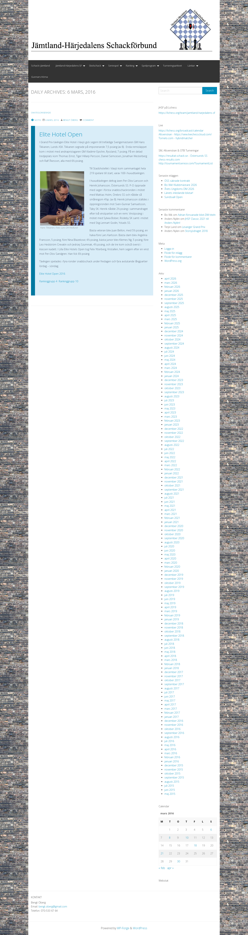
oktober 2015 (172, 773)
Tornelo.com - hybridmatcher (176, 138)
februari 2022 (172, 469)
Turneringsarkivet (172, 65)
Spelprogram (149, 65)
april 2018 (170, 656)
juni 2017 (169, 696)
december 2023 (173, 380)
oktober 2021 (172, 485)
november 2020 (173, 530)
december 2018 (173, 623)
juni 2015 (169, 790)
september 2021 (174, 489)
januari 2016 (171, 761)
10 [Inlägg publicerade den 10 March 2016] (186, 837)
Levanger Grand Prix (193, 227)
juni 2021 (169, 501)
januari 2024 (171, 376)
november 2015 (173, 769)
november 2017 (173, 676)
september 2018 (174, 635)
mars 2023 (170, 416)
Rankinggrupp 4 (48, 281)
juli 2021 (169, 497)
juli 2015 (169, 785)
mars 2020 (170, 562)
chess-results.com (169, 159)
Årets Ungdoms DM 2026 (179, 189)
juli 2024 (169, 351)
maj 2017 (169, 700)
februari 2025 (172, 323)
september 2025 (174, 303)
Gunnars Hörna (39, 76)
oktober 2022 (172, 437)
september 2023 (174, 392)
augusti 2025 (171, 307)
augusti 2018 (171, 639)
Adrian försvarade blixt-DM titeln (197, 214)
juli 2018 (169, 643)
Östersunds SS (198, 155)
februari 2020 (172, 566)
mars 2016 (170, 753)
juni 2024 (169, 355)
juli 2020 (169, 546)
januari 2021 (171, 522)
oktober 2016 (172, 729)
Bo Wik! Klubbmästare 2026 (180, 185)
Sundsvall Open (173, 197)
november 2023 (173, 384)
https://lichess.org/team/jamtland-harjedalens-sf (187, 112)
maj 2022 (169, 457)
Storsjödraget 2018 (196, 231)
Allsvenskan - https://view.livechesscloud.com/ (185, 134)
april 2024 (170, 364)
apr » (170, 868)
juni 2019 (169, 599)
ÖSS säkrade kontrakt (177, 180)
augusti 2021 (171, 493)
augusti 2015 (171, 781)
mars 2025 (170, 319)
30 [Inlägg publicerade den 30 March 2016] (178, 861)
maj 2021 (169, 505)
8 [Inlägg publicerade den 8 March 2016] (169, 837)
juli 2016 (169, 741)
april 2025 (170, 315)
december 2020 (173, 526)
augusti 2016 (171, 737)
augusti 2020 (171, 542)
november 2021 (173, 481)
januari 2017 (171, 717)
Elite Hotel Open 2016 (52, 273)
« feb (162, 868)
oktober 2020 (172, 534)
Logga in (169, 248)
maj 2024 (169, 359)
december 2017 (173, 672)
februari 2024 (172, 372)
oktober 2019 (172, 583)
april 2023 (170, 412)
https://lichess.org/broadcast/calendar (181, 130)
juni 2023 (169, 404)
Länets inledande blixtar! (178, 193)
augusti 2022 (171, 445)
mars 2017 (170, 708)
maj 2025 (169, 311)
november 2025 (173, 299)
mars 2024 (170, 368)
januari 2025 (171, 327)
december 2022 (173, 428)
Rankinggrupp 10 (68, 281)
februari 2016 (172, 757)
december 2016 (173, 720)
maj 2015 (169, 794)
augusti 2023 (171, 396)
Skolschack (95, 65)
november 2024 (173, 335)
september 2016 (174, 733)
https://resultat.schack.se (173, 155)
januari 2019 (171, 619)
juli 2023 (169, 400)
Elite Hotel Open (60, 134)
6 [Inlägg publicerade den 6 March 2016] (211, 829)
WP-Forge (123, 928)
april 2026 (170, 278)
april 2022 (170, 461)
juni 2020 (169, 550)
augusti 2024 (171, 347)
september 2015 (174, 777)
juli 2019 (169, 595)
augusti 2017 (171, 688)
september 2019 (174, 587)
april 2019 (170, 607)
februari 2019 (172, 615)
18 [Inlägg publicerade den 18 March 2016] (195, 845)
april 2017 (170, 704)
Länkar (191, 65)
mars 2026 (170, 282)
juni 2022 (169, 453)
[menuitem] (40, 65)
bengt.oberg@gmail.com (53, 906)
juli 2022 (169, 449)
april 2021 (170, 510)
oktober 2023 (172, 388)
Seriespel (113, 65)
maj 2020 (169, 554)
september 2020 (174, 538)
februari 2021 (172, 518)
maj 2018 (169, 651)
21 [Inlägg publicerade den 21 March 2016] (162, 853)
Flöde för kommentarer (178, 257)
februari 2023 (172, 420)
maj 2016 (169, 745)
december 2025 (173, 295)
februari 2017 (172, 712)
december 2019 (173, 574)
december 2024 (173, 331)
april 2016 (170, 749)
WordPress (140, 928)
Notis (36, 120)
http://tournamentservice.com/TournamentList (186, 163)
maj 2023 (169, 408)
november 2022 (173, 432)
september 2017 (174, 684)
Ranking (130, 65)
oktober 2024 (172, 339)
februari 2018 (172, 664)
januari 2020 (171, 570)
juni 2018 (169, 647)
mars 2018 (170, 660)
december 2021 (173, 477)
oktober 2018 (172, 631)
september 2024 (174, 343)
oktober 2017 (172, 680)
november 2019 (173, 578)
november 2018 (173, 627)
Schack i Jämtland (40, 65)
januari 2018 (171, 668)
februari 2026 (172, 286)
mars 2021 (170, 514)
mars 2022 (170, 465)
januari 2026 (171, 291)
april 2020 (170, 558)
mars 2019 (170, 611)
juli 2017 (169, 692)
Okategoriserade (41, 112)
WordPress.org (172, 261)
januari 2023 (171, 424)
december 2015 (173, 765)
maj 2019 (169, 603)
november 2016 (173, 724)
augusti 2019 (171, 591)
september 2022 (174, 441)
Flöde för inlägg (173, 253)
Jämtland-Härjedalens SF (69, 65)
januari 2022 (171, 473)
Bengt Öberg (71, 120)
